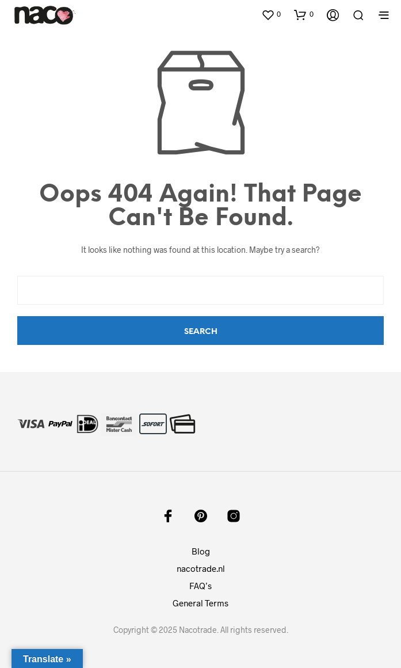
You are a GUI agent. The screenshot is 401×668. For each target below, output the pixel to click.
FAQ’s (200, 585)
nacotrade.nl (201, 568)
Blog (201, 551)
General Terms (200, 603)
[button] (271, 14)
